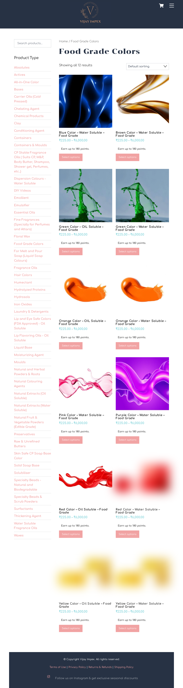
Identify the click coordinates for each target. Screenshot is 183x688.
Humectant (23, 281)
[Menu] (172, 6)
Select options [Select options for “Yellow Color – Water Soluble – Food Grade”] (127, 627)
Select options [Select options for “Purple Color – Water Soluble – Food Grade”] (127, 439)
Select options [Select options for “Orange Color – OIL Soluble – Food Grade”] (71, 345)
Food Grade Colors (28, 243)
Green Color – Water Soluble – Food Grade (140, 227)
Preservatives (24, 433)
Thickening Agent (27, 515)
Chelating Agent (26, 108)
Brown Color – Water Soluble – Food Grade (140, 133)
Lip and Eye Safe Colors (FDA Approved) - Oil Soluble (32, 323)
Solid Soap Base (26, 464)
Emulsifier (22, 204)
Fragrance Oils (25, 267)
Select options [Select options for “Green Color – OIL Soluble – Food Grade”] (71, 250)
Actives (19, 74)
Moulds (20, 361)
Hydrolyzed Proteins (29, 289)
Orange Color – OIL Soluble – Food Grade (82, 322)
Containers (22, 137)
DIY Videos (22, 189)
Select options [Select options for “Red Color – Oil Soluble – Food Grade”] (71, 533)
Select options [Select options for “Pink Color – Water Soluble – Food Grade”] (71, 439)
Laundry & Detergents (31, 310)
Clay (17, 122)
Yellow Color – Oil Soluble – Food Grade (85, 604)
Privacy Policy (77, 666)
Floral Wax (22, 235)
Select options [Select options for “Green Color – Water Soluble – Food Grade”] (127, 250)
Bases (18, 88)
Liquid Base (23, 347)
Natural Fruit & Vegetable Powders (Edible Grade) (29, 421)
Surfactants (23, 508)
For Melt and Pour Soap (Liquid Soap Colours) (28, 255)
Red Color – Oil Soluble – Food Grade (83, 510)
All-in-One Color (26, 81)
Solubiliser (22, 472)
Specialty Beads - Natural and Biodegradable (27, 484)
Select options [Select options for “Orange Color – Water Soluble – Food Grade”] (127, 345)
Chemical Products (29, 115)
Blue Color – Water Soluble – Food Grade (81, 133)
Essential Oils (24, 211)
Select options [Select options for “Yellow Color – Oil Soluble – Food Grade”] (71, 627)
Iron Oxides (23, 303)
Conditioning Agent (29, 130)
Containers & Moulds (30, 144)
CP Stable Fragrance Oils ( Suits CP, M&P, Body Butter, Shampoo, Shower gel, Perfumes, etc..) (32, 161)
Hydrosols (22, 296)
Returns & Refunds (100, 666)
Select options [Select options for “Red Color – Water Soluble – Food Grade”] (127, 533)
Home (63, 40)
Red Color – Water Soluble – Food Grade (138, 510)
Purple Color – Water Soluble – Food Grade (140, 416)
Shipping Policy (123, 666)
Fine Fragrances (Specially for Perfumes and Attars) (32, 223)
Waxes (19, 534)
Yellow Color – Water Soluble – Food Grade (140, 604)
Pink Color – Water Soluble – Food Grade (81, 416)
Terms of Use (58, 666)
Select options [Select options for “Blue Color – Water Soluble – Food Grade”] (71, 156)
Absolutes (22, 66)
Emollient (21, 197)
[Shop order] (147, 65)
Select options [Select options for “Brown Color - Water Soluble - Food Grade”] (127, 156)
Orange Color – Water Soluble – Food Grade (141, 322)
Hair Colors (23, 274)
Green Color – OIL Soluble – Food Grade (81, 227)
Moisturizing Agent (29, 354)
